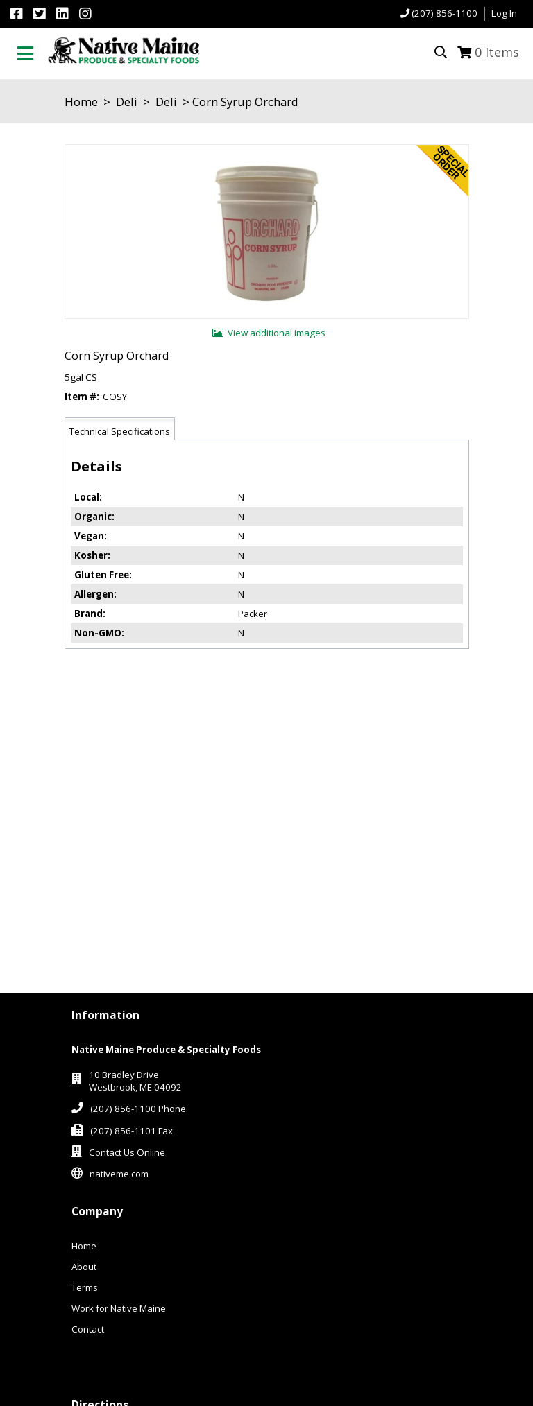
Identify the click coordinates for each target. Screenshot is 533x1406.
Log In (504, 13)
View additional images (276, 333)
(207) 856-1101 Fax (131, 1131)
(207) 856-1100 (444, 13)
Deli (126, 102)
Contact (87, 1329)
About (83, 1266)
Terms (84, 1287)
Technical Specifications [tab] (119, 431)
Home (81, 102)
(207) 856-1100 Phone (138, 1108)
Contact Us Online (127, 1152)
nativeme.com (119, 1174)
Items (497, 52)
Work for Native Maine (118, 1308)
